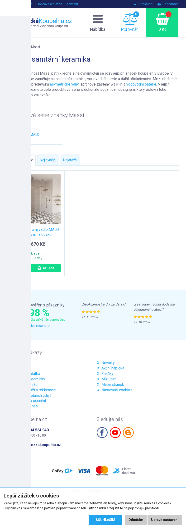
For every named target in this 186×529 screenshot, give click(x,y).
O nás (17, 368)
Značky (20, 47)
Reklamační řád (25, 384)
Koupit (46, 268)
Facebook (102, 432)
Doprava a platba (49, 4)
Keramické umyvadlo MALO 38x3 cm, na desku (36, 232)
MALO (34, 135)
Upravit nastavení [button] (164, 520)
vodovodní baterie (141, 84)
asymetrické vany (64, 84)
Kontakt (72, 4)
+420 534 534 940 (33, 430)
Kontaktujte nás (25, 406)
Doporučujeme (21, 160)
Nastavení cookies (116, 390)
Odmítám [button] (136, 520)
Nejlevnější (48, 160)
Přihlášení (143, 4)
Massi (35, 47)
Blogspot (128, 432)
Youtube (115, 432)
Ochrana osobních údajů (32, 395)
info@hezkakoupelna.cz (39, 444)
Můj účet (108, 379)
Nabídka (97, 22)
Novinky (108, 362)
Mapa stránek (112, 384)
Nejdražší (70, 160)
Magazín (26, 4)
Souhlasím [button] (105, 520)
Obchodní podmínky (28, 379)
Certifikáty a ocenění (29, 400)
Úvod (11, 4)
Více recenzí (39, 326)
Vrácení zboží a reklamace (34, 390)
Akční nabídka (112, 368)
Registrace (168, 4)
